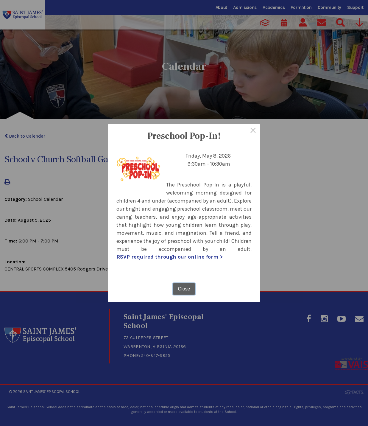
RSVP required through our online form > (169, 257)
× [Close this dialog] (253, 131)
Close (184, 288)
